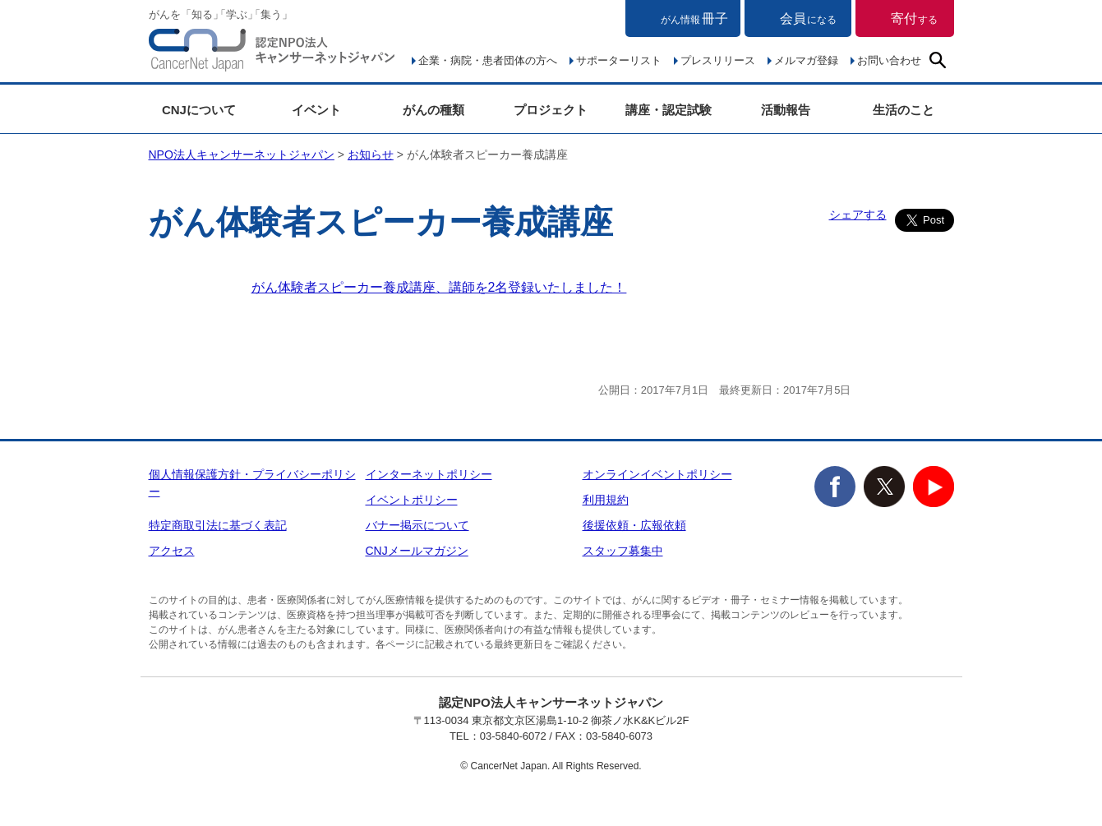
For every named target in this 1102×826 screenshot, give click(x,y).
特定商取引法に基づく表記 (218, 525)
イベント (316, 110)
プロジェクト (551, 110)
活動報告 (785, 110)
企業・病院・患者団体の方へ (487, 60)
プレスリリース (717, 60)
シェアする (858, 214)
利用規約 (606, 499)
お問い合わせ (889, 60)
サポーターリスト (619, 60)
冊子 (694, 18)
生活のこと (903, 110)
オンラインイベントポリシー (657, 474)
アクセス (172, 550)
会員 (808, 18)
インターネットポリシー (429, 474)
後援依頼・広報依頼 (634, 525)
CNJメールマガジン (417, 550)
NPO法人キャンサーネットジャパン (272, 53)
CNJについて (199, 110)
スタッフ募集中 (623, 550)
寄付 (914, 18)
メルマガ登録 (806, 60)
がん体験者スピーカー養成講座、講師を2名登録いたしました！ (439, 287)
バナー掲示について (417, 525)
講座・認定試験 (668, 110)
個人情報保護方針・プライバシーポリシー (252, 483)
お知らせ (371, 154)
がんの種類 (433, 110)
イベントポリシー (412, 499)
